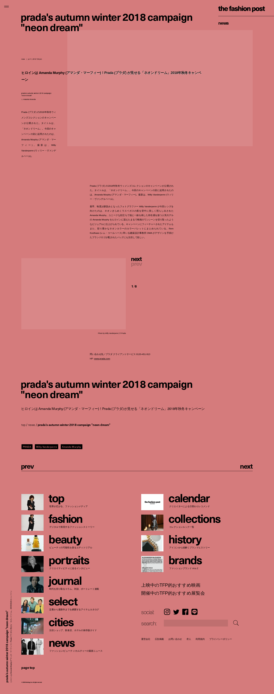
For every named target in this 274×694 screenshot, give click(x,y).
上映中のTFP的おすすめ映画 (170, 584)
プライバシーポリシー (220, 639)
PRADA (27, 446)
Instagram (167, 612)
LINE (194, 612)
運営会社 (145, 639)
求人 (189, 639)
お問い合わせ (175, 639)
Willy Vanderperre (46, 446)
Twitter (176, 612)
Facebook (185, 612)
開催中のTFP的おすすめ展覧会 (173, 592)
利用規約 (200, 639)
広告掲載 (159, 639)
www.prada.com (102, 358)
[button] (152, 263)
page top (28, 667)
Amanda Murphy (71, 446)
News (223, 22)
